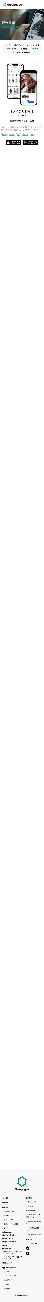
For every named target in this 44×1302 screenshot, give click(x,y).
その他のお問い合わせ (34, 1235)
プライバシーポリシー (34, 1244)
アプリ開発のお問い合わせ (22, 52)
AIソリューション (8, 1235)
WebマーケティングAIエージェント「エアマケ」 (12, 1252)
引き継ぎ (24, 49)
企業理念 (5, 1202)
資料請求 (29, 1198)
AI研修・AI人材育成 (9, 1242)
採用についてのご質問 (11, 1224)
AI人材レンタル (7, 1238)
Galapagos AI (7, 1232)
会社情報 (5, 1198)
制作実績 (7, 1288)
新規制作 (17, 45)
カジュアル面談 (9, 1220)
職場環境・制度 (9, 1211)
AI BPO (4, 1245)
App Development (9, 1267)
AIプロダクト (7, 1248)
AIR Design (7, 1263)
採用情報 (5, 1207)
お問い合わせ (30, 1210)
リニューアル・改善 (32, 45)
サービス (5, 1228)
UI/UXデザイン (11, 49)
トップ (7, 45)
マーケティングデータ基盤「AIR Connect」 (12, 1257)
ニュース (29, 1239)
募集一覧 (7, 1215)
